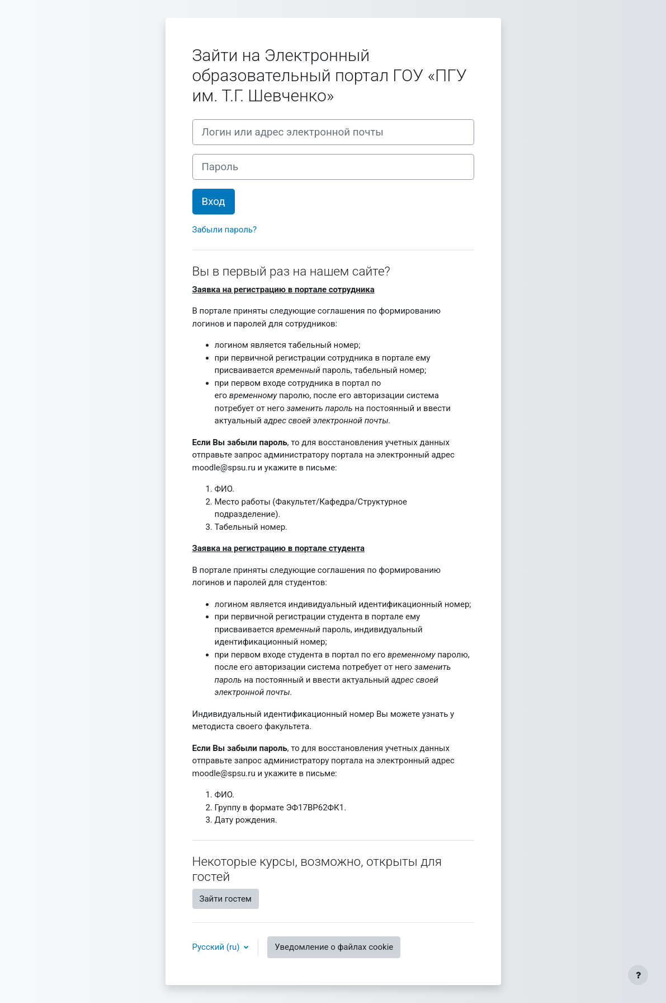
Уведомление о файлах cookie (334, 947)
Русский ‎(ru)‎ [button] (217, 947)
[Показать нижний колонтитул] (638, 975)
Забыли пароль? (224, 230)
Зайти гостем (226, 899)
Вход (213, 201)
